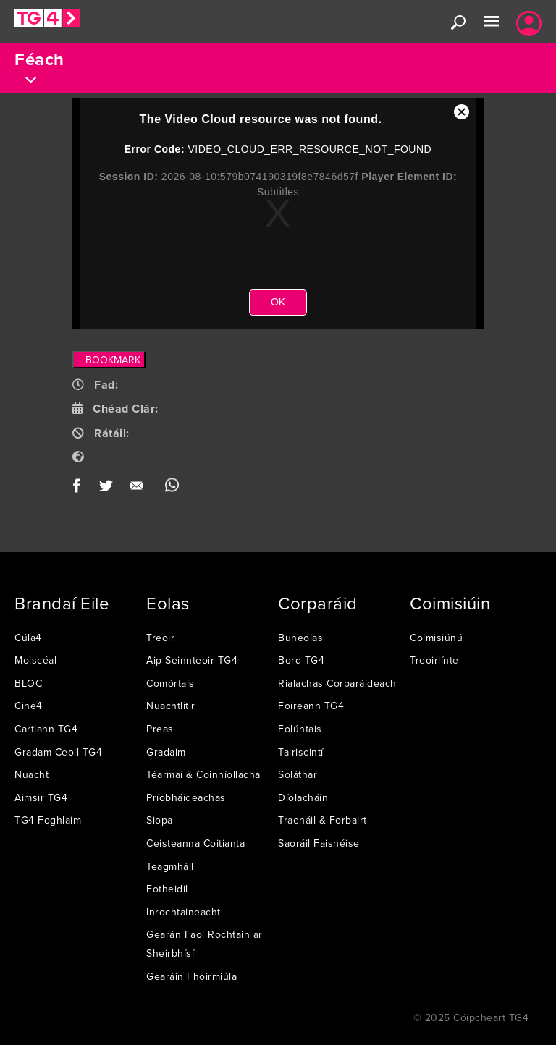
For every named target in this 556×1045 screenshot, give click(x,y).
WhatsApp (172, 489)
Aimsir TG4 (40, 797)
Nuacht (31, 774)
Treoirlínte (434, 660)
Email (139, 489)
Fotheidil (167, 888)
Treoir (160, 637)
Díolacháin (303, 797)
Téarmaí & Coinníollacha (203, 774)
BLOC (28, 683)
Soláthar (297, 774)
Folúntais (300, 729)
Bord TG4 (301, 660)
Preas (160, 729)
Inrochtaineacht (183, 912)
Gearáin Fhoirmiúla (191, 976)
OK (278, 302)
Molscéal (35, 660)
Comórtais (170, 683)
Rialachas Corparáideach (337, 683)
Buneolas (300, 637)
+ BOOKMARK (108, 359)
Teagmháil (170, 866)
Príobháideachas (186, 797)
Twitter (106, 489)
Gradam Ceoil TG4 (58, 752)
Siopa (159, 820)
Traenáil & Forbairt (322, 820)
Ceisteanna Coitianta (195, 843)
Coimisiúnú (436, 637)
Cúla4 (28, 637)
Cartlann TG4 (45, 729)
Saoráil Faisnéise (319, 843)
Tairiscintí (301, 752)
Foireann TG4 (311, 705)
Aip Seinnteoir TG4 (191, 660)
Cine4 (28, 705)
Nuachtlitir (170, 705)
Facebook (81, 489)
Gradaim (166, 752)
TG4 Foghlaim (47, 820)
